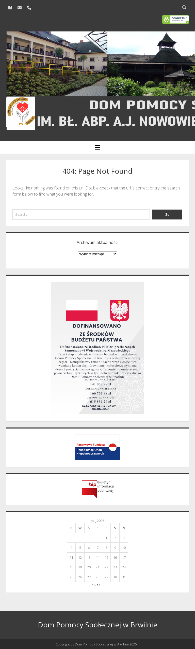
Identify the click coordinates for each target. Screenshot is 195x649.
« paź (96, 584)
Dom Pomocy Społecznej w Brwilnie (97, 624)
